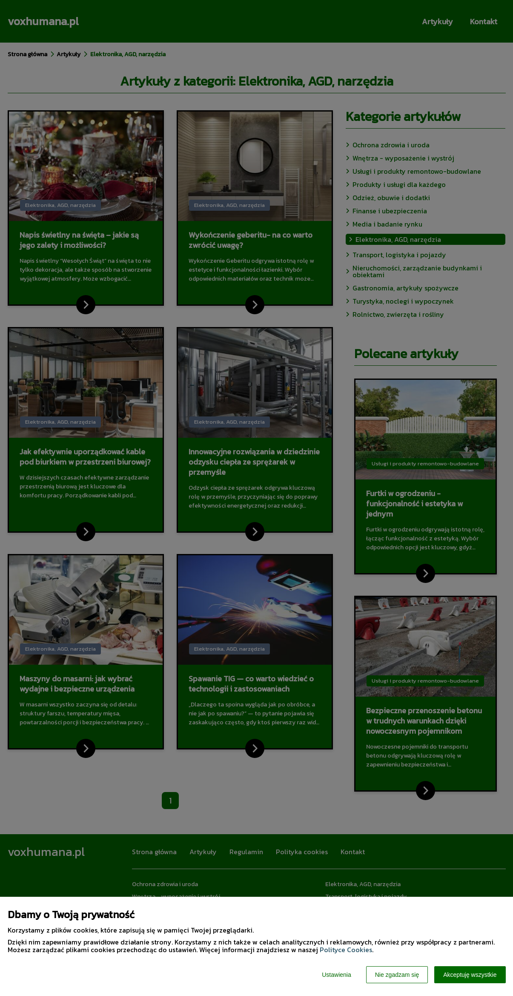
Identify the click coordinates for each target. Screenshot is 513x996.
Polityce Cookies (346, 949)
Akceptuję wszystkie (469, 974)
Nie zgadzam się (397, 974)
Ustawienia (336, 974)
